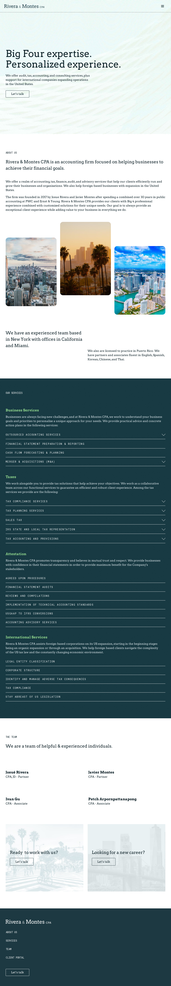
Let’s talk (15, 94)
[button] (85, 434)
